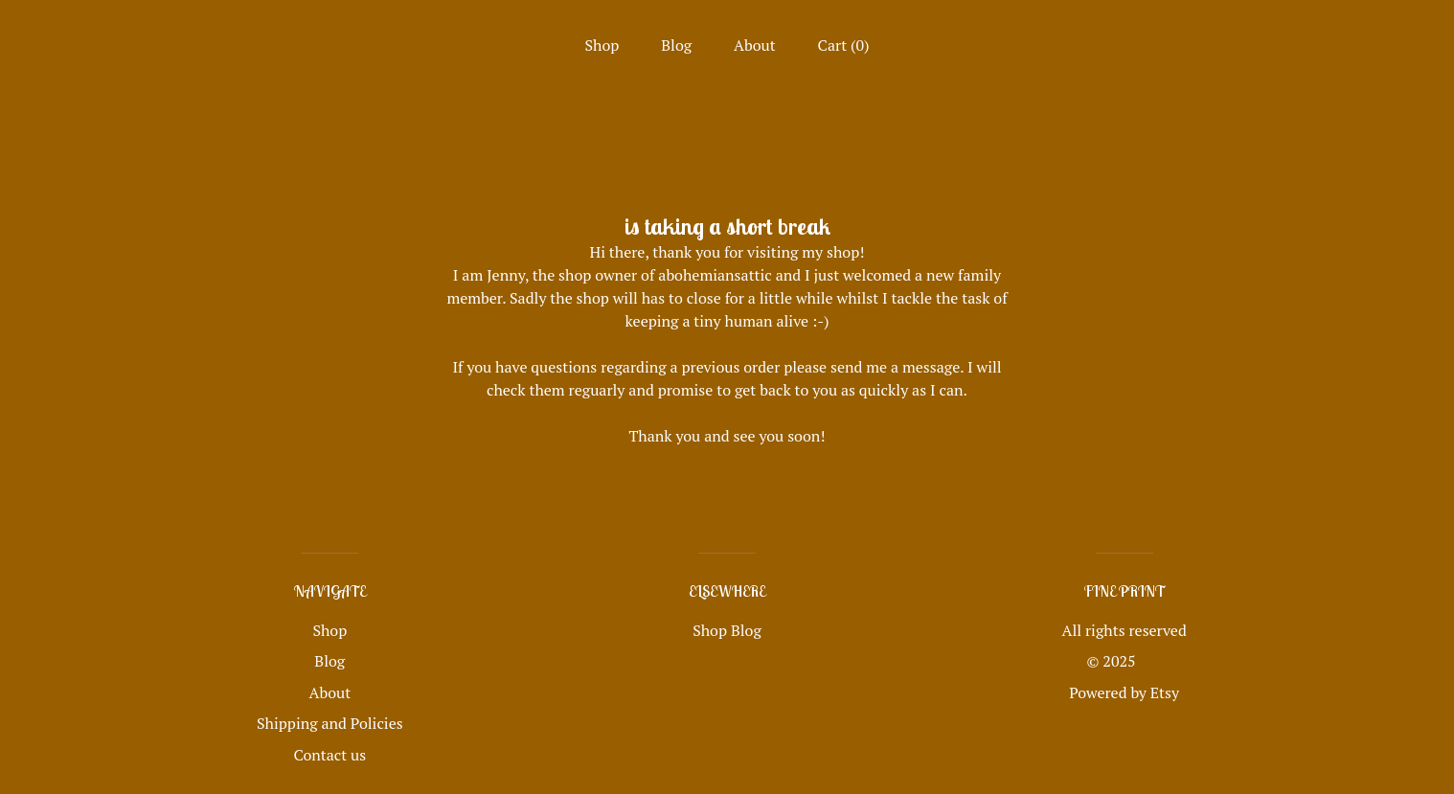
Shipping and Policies (330, 723)
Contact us (329, 754)
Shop (602, 45)
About (755, 45)
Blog (676, 45)
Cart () (844, 45)
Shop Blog (727, 630)
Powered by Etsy (1124, 692)
